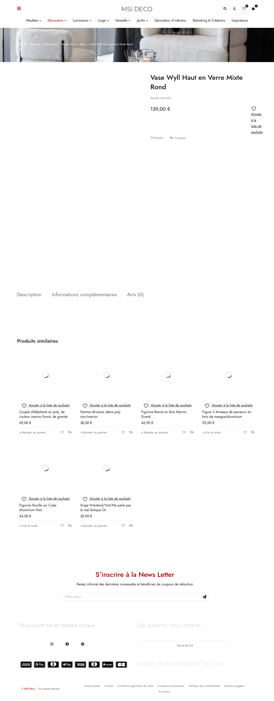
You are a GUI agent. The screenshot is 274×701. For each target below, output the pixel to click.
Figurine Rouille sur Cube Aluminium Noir (37, 508)
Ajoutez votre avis (160, 98)
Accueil (21, 44)
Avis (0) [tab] (136, 294)
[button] (33, 432)
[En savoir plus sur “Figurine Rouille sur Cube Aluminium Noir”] (28, 526)
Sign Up (204, 597)
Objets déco (68, 44)
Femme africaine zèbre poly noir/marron (100, 414)
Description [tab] (29, 294)
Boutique (35, 44)
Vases (82, 44)
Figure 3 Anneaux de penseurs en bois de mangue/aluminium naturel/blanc (226, 417)
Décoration (50, 44)
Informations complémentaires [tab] (85, 294)
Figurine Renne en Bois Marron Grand (163, 414)
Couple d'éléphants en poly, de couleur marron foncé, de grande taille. (43, 417)
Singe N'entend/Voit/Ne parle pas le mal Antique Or (105, 508)
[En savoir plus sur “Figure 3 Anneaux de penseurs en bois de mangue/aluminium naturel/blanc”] (211, 432)
